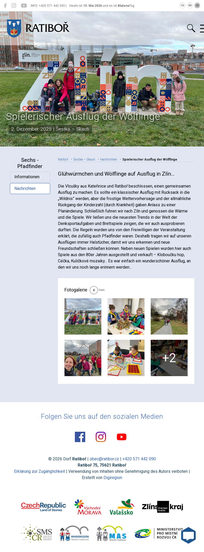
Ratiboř (63, 159)
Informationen (27, 176)
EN (190, 5)
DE (197, 5)
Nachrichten (25, 188)
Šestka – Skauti (84, 159)
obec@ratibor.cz (104, 458)
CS (182, 5)
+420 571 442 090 (139, 458)
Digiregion (112, 477)
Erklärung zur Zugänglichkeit (39, 471)
